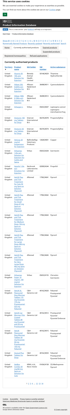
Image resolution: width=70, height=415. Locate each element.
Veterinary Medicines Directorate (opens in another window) (24, 401)
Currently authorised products (26, 47)
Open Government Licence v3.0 (36, 408)
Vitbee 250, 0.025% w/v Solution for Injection (19, 88)
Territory (8, 67)
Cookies (52, 10)
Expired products (50, 47)
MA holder (31, 67)
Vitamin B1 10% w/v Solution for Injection (19, 77)
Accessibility (14, 399)
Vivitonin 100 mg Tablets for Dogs (19, 120)
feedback (31, 29)
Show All (6, 41)
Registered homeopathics (15, 56)
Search (63, 43)
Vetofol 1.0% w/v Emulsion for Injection (19, 169)
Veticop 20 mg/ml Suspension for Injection (19, 143)
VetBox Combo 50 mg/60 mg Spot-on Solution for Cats (19, 370)
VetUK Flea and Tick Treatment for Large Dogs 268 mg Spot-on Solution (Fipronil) (19, 243)
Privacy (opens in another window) (32, 399)
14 (42, 383)
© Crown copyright (60, 409)
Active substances (58, 67)
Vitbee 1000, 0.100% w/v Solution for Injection (19, 99)
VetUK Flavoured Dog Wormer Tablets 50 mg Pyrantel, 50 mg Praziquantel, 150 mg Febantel (19, 340)
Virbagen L (18, 107)
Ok (5, 14)
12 (37, 383)
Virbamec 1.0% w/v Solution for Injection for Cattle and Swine (19, 156)
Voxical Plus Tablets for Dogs (19, 355)
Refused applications (38, 56)
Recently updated (35, 43)
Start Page (6, 34)
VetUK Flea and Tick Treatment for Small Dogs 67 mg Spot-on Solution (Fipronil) (19, 203)
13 (39, 383)
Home (7, 47)
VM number (43, 68)
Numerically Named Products (15, 43)
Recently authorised (51, 43)
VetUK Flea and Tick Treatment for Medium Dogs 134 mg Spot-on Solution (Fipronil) (19, 223)
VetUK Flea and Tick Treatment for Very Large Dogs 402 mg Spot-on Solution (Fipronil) (19, 263)
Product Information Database (19, 25)
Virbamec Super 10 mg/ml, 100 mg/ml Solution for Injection (19, 281)
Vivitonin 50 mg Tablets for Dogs (19, 131)
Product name (17, 68)
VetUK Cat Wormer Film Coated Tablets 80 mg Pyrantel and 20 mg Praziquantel (19, 320)
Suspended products (51, 52)
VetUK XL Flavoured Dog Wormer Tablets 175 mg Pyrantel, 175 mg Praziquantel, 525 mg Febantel (19, 299)
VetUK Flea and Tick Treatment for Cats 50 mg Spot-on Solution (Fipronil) (19, 184)
